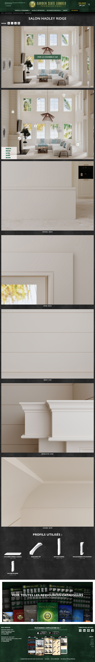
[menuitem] (82, 4)
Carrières (8, 6)
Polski (92, 646)
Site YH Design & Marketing (68, 659)
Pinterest (88, 630)
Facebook (92, 630)
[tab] (22, 10)
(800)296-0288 (9, 640)
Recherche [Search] (89, 4)
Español (92, 641)
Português (92, 644)
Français (92, 643)
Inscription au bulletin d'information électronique (15, 3)
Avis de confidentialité (55, 659)
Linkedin (84, 630)
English (92, 639)
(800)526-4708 (9, 632)
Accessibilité (47, 659)
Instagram (80, 630)
